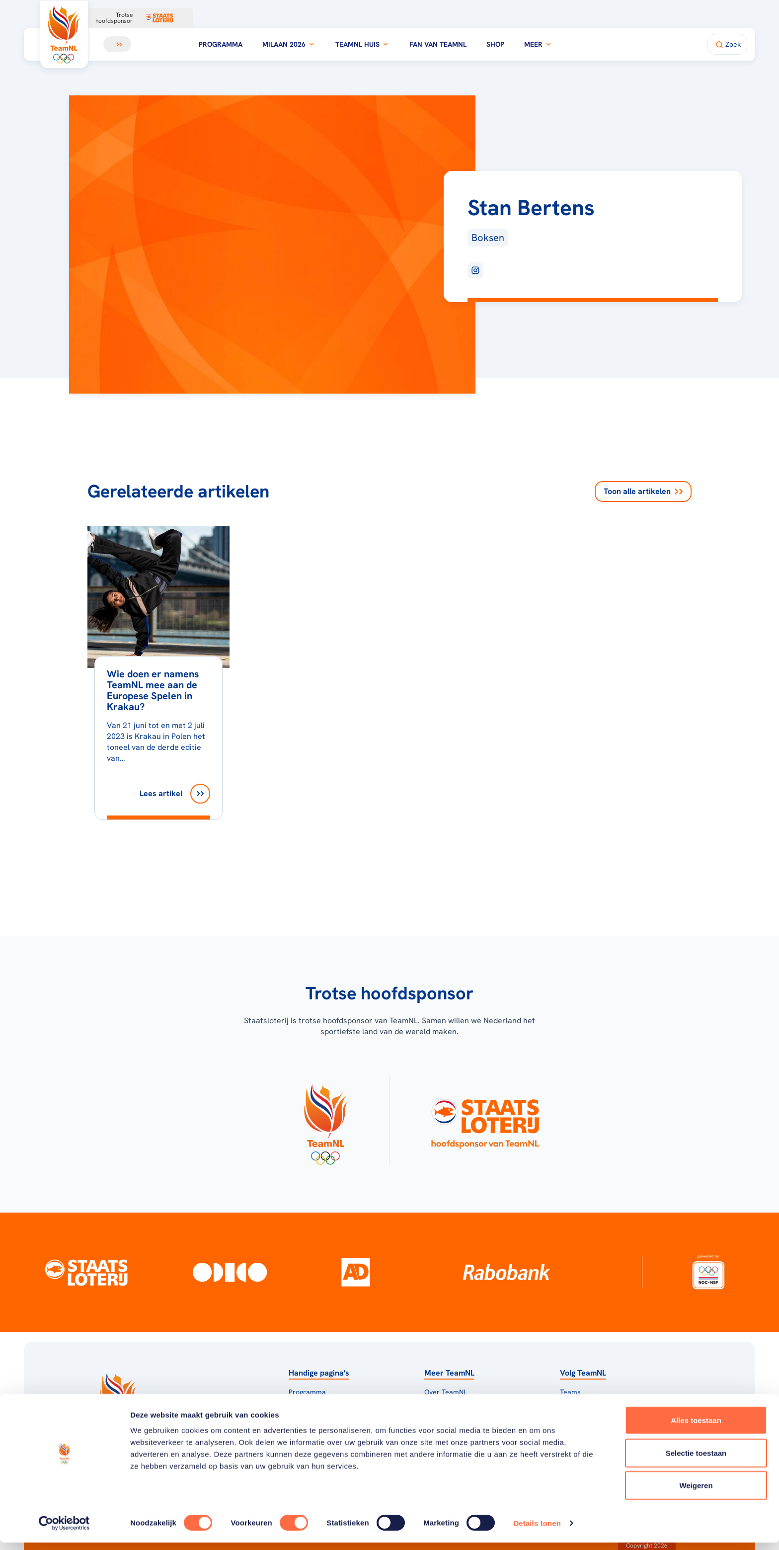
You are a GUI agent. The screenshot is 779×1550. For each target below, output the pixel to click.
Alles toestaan (696, 1427)
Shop (495, 44)
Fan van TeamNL (438, 44)
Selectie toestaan (696, 1460)
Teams (570, 1391)
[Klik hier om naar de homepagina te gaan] (64, 34)
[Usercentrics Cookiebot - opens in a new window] (64, 1530)
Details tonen (536, 1530)
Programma (220, 44)
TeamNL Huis (362, 44)
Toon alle (643, 491)
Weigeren (695, 1492)
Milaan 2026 (288, 44)
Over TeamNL (445, 1391)
